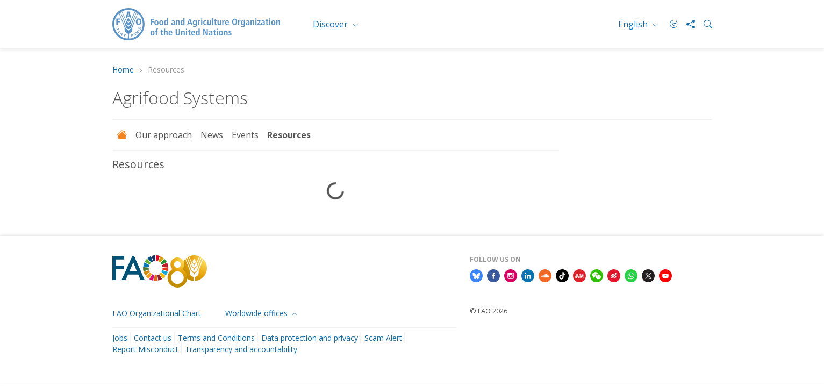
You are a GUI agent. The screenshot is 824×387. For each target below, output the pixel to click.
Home (123, 70)
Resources (289, 135)
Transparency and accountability (241, 349)
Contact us (152, 338)
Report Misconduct (145, 349)
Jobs (119, 338)
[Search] (703, 24)
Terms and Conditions (216, 338)
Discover (331, 24)
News (211, 135)
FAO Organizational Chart (156, 313)
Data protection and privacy (309, 338)
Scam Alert (383, 338)
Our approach (163, 135)
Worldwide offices (257, 313)
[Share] (686, 24)
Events (245, 135)
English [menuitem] (634, 24)
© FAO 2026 (488, 311)
